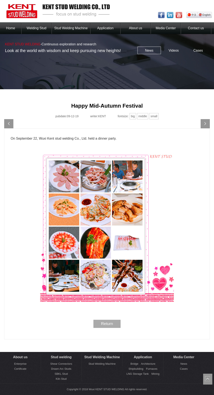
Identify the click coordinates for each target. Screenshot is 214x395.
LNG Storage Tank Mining (142, 373)
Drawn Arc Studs (61, 368)
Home (10, 28)
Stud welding (61, 357)
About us (135, 28)
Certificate (20, 368)
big (133, 116)
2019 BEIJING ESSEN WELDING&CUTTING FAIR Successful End (8, 123)
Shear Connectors (61, 363)
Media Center (166, 28)
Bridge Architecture (142, 363)
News (149, 50)
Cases (198, 50)
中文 (192, 14)
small (153, 116)
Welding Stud (36, 28)
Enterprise (20, 363)
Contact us (196, 28)
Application (105, 28)
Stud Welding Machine (71, 28)
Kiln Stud (61, 378)
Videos (174, 50)
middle (142, 116)
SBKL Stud (61, 373)
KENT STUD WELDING (23, 44)
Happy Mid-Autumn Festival (205, 123)
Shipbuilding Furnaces (143, 368)
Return (107, 323)
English (205, 14)
